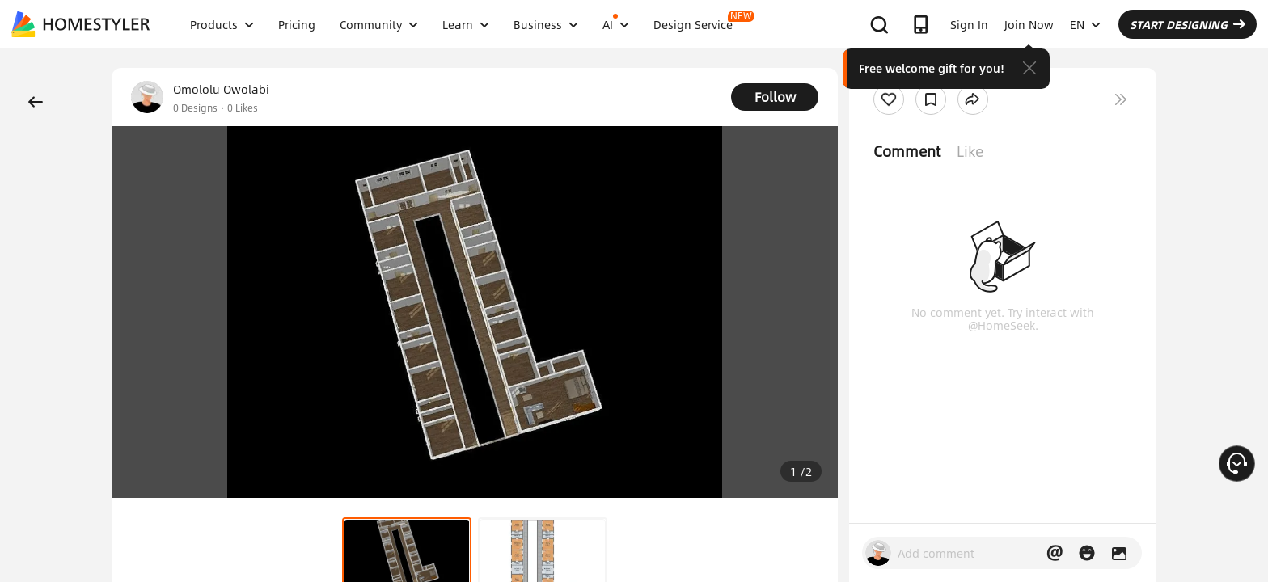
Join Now (1029, 24)
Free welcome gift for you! (931, 68)
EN (1085, 24)
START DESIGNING (1187, 24)
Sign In (969, 24)
